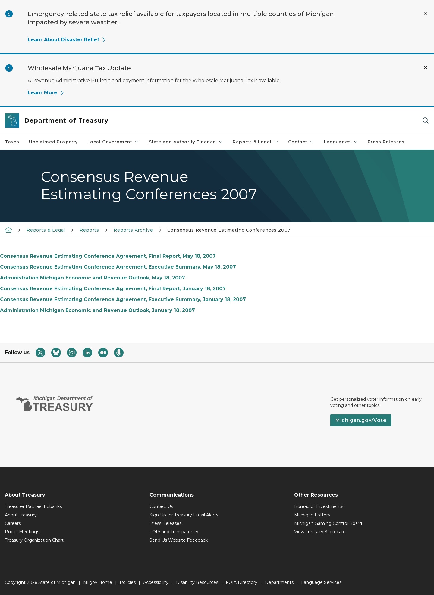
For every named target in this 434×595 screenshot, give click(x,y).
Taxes (12, 142)
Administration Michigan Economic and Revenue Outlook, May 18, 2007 (92, 278)
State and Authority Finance (186, 142)
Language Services (321, 582)
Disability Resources (197, 582)
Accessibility (155, 582)
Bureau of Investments (318, 506)
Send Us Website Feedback (178, 540)
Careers (13, 523)
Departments (279, 582)
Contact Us (161, 506)
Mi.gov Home (97, 582)
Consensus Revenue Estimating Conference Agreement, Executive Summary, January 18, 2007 (123, 299)
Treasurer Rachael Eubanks (33, 506)
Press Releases (386, 142)
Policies (128, 582)
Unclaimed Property (53, 142)
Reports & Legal (255, 142)
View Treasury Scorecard (320, 531)
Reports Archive (133, 230)
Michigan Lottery (312, 515)
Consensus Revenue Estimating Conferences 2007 (229, 230)
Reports (89, 230)
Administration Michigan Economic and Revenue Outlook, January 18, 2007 (97, 310)
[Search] (425, 120)
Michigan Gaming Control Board (328, 523)
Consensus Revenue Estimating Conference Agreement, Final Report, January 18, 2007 (113, 288)
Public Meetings (22, 531)
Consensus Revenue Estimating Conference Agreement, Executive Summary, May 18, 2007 (118, 267)
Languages (341, 142)
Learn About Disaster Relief (67, 39)
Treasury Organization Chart (34, 540)
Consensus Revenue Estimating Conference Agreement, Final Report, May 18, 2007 (108, 256)
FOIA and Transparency (173, 531)
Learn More (46, 92)
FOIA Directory (241, 582)
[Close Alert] (426, 13)
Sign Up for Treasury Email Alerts (183, 515)
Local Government (113, 142)
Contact (301, 142)
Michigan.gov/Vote (360, 420)
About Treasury (21, 515)
